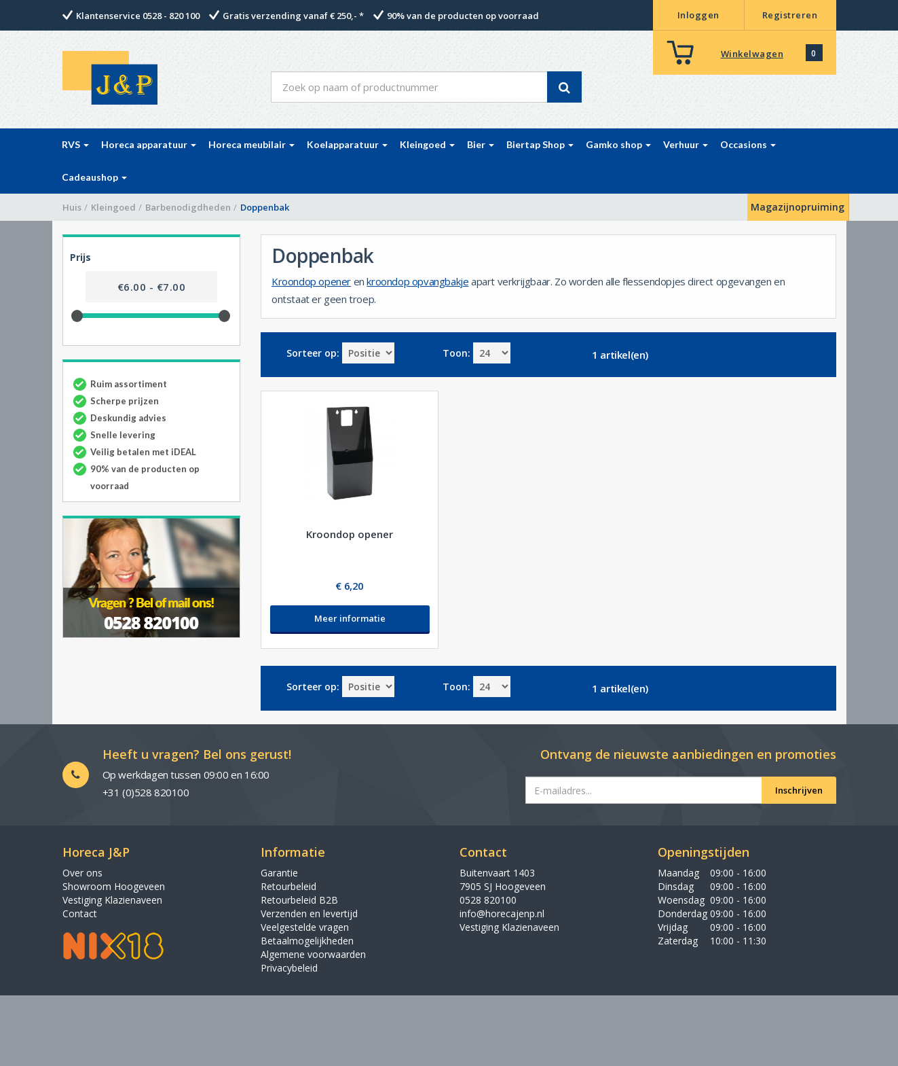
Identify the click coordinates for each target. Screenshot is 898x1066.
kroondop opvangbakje (417, 281)
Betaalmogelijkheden (307, 940)
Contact (79, 913)
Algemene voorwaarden (313, 954)
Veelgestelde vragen (305, 927)
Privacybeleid (289, 967)
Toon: (456, 353)
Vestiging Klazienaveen (112, 899)
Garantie (279, 872)
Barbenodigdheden (188, 207)
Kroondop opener (311, 281)
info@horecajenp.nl (502, 913)
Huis (71, 207)
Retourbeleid (288, 886)
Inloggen (698, 15)
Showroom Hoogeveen (113, 886)
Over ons (82, 872)
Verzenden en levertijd (309, 913)
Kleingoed (113, 207)
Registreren (790, 15)
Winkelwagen (752, 54)
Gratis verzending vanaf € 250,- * (293, 16)
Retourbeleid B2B (299, 899)
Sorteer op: (312, 353)
